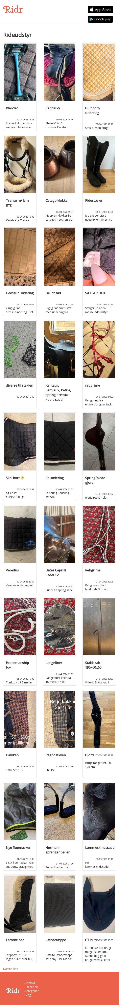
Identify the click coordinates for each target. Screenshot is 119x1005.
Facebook (31, 987)
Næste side (10, 969)
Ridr (13, 9)
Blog (28, 995)
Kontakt (30, 983)
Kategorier (31, 991)
